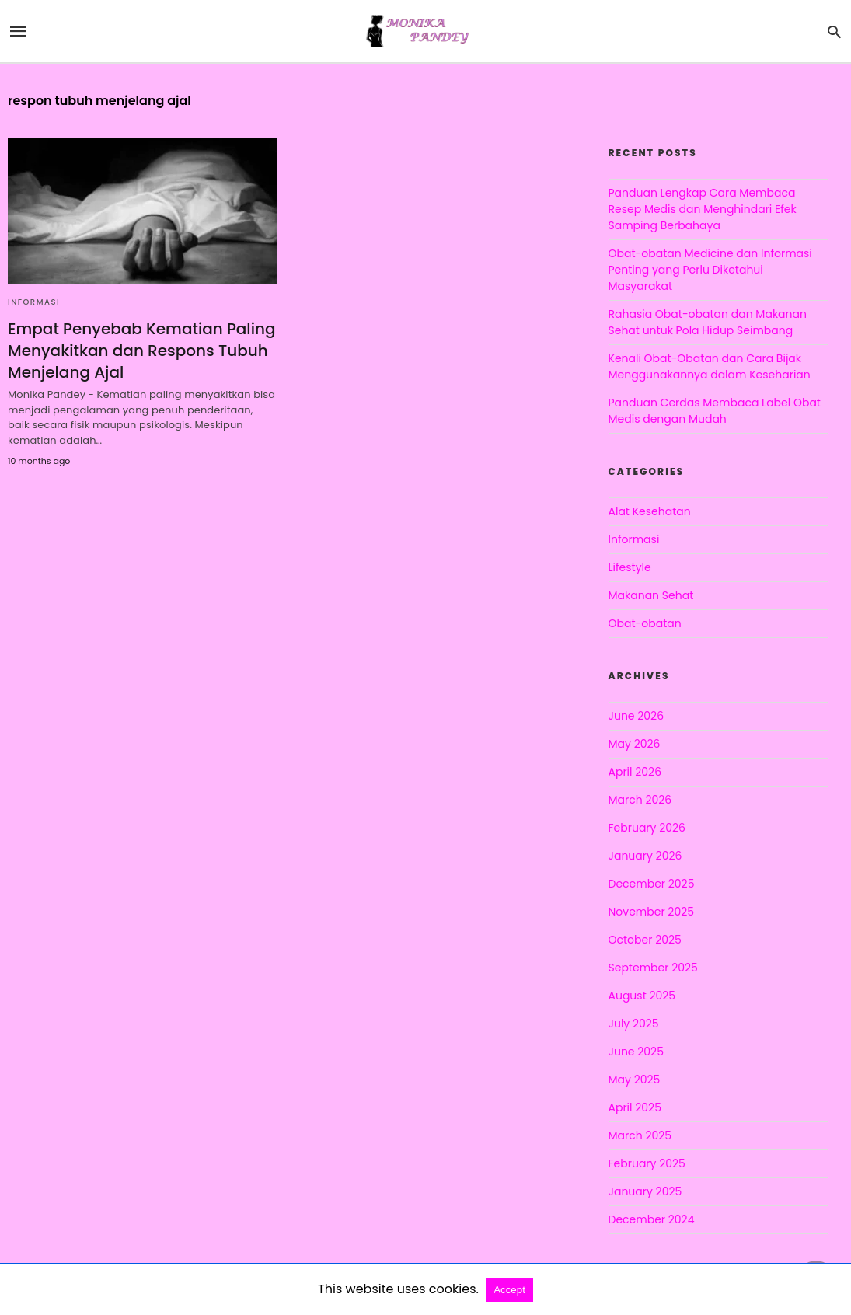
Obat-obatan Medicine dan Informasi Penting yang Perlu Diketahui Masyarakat (710, 270)
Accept (509, 1290)
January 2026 (645, 855)
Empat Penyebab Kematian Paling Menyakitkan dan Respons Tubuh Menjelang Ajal (141, 350)
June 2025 (636, 1051)
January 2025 (645, 1191)
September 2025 (653, 967)
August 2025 (642, 995)
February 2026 (647, 827)
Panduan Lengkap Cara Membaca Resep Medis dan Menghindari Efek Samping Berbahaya (703, 209)
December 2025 (652, 883)
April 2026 (635, 772)
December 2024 (652, 1219)
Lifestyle (630, 567)
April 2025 (635, 1107)
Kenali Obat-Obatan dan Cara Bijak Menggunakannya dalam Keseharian (710, 366)
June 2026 (636, 716)
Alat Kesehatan (650, 511)
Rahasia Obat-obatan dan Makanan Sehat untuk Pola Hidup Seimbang (708, 322)
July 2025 (634, 1023)
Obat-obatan (645, 623)
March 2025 (640, 1135)
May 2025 (635, 1079)
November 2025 (652, 911)
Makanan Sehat (651, 595)
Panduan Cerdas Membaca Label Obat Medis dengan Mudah (715, 411)
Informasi (34, 302)
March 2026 (640, 799)
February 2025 (647, 1163)
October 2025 (645, 939)
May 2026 (635, 744)
